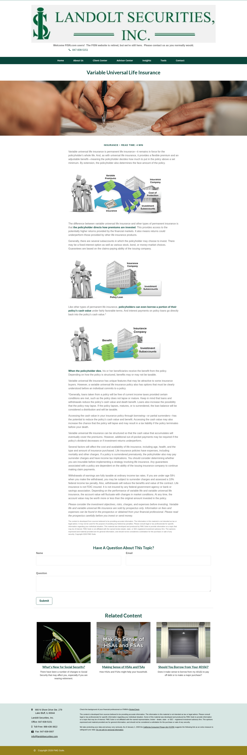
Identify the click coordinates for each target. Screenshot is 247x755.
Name (39, 553)
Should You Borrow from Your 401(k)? (183, 667)
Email (129, 553)
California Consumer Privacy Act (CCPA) (159, 727)
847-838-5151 (78, 50)
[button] (78, 60)
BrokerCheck (134, 709)
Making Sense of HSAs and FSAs (123, 667)
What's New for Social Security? (63, 667)
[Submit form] (44, 601)
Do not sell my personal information (109, 730)
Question (41, 573)
